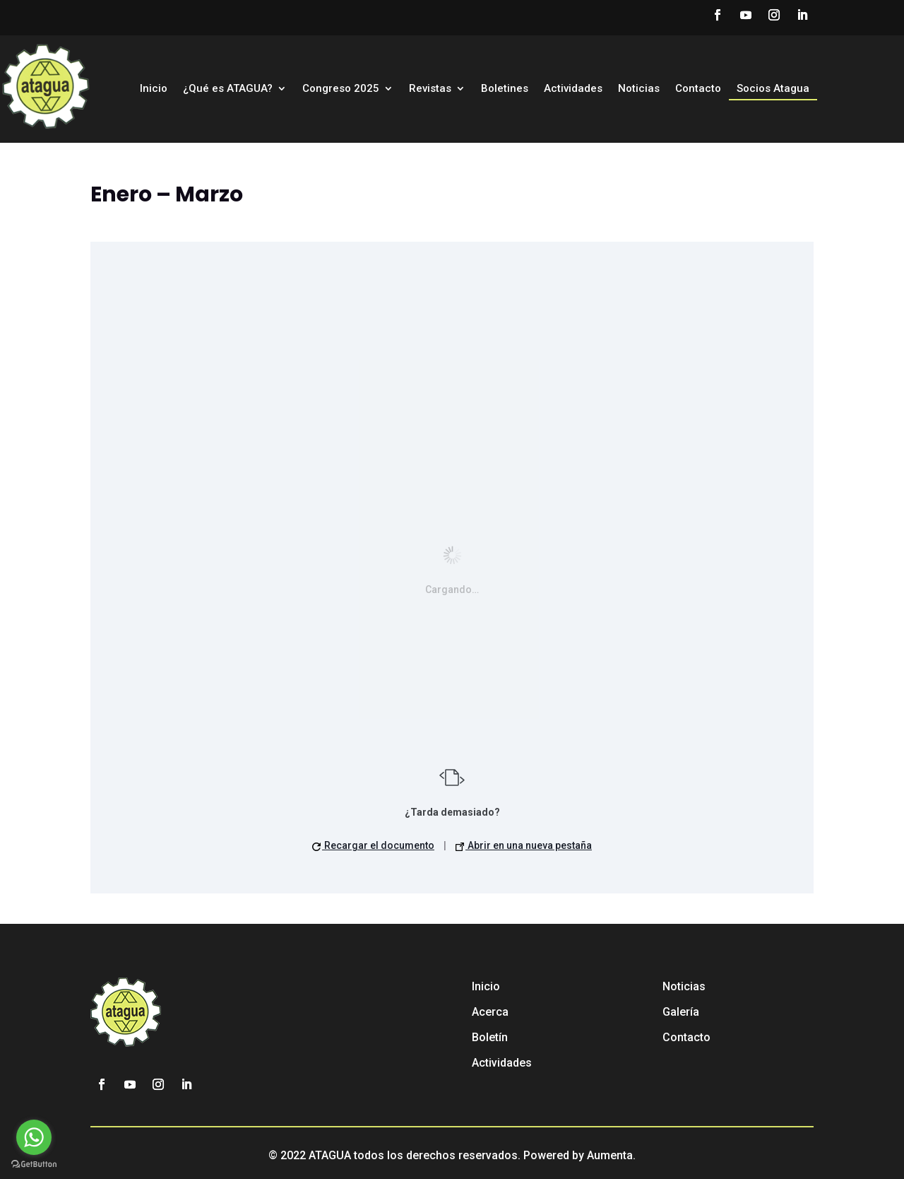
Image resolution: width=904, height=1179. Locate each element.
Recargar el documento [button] (373, 845)
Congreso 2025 (340, 89)
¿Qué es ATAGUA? (228, 89)
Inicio (153, 89)
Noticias (639, 89)
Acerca (490, 1012)
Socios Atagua (773, 89)
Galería (680, 1012)
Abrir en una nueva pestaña (524, 845)
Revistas (430, 89)
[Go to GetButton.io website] (33, 1164)
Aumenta (610, 1155)
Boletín (490, 1037)
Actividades (573, 89)
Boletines (504, 89)
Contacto (698, 89)
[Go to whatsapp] (34, 1137)
